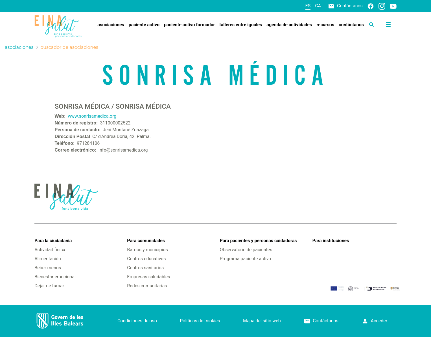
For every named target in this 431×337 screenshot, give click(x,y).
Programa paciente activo (245, 258)
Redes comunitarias (147, 285)
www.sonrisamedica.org (92, 116)
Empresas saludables (148, 276)
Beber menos (47, 267)
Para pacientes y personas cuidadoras (258, 240)
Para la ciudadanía (53, 240)
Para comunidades (146, 240)
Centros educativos (146, 258)
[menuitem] (110, 24)
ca (318, 5)
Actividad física (49, 249)
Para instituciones (330, 240)
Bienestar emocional (55, 276)
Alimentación (47, 258)
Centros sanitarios (145, 267)
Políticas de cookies (200, 320)
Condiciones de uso (137, 320)
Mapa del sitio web (262, 320)
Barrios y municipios (147, 249)
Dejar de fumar (49, 285)
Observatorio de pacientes (246, 249)
